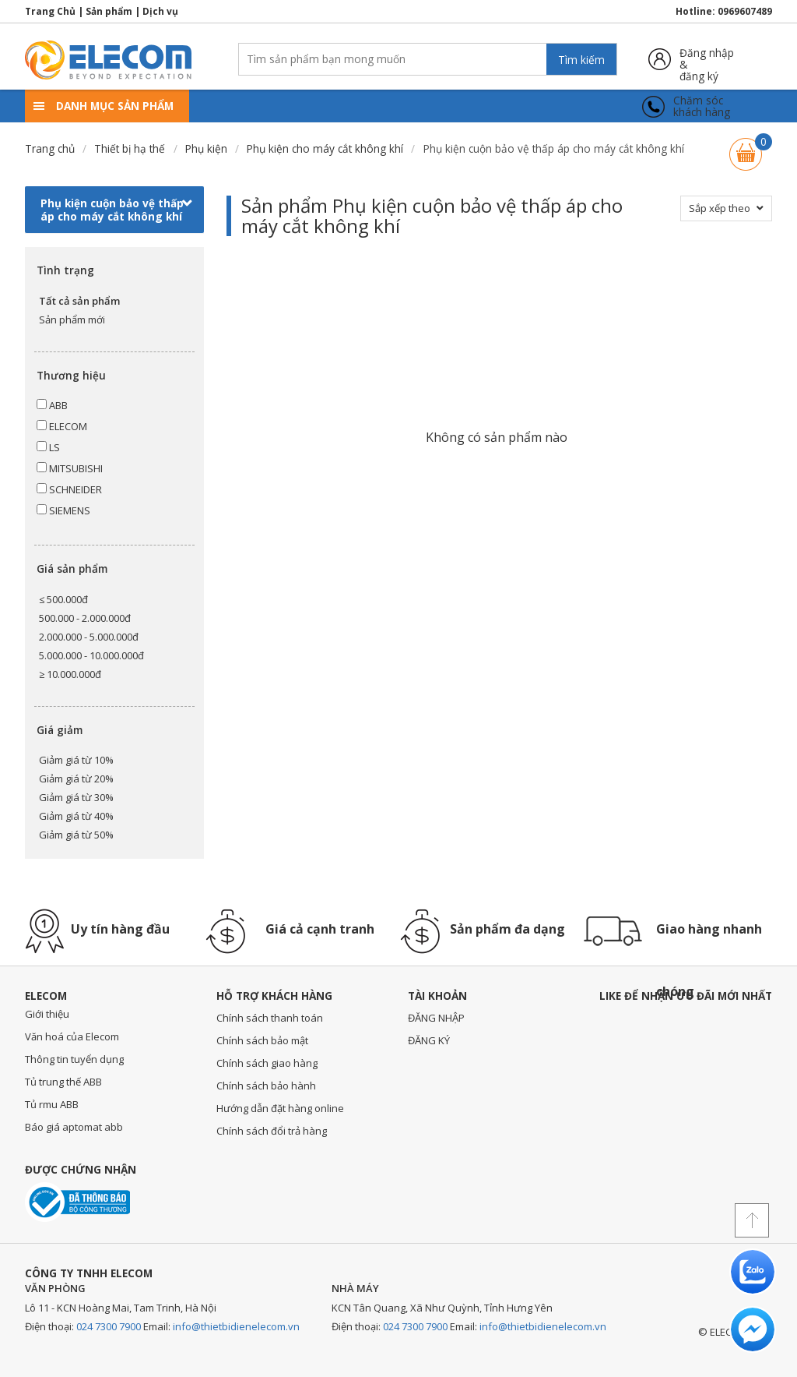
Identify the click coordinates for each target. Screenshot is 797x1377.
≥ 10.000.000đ (70, 674)
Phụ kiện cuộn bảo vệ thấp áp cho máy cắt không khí (116, 210)
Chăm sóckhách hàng (701, 106)
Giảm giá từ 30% (76, 797)
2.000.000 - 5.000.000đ (89, 637)
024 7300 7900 (108, 1326)
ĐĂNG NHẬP (436, 1018)
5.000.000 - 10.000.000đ (91, 655)
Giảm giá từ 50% (76, 835)
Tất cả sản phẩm (79, 301)
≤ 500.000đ (63, 599)
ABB (52, 405)
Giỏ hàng (745, 147)
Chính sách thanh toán (269, 1018)
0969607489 (745, 11)
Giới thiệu (47, 1014)
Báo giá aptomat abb (74, 1127)
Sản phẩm (109, 11)
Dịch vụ (160, 11)
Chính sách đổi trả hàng (271, 1131)
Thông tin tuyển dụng (74, 1059)
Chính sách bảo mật (262, 1040)
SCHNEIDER (69, 489)
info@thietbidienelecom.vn (236, 1326)
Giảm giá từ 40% (76, 816)
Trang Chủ (50, 11)
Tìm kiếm (581, 59)
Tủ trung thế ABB (63, 1082)
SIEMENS (63, 510)
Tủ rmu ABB (52, 1104)
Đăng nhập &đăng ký (706, 59)
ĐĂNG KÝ (429, 1040)
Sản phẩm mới (72, 319)
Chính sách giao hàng (267, 1063)
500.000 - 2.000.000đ (85, 618)
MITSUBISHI (70, 468)
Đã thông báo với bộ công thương (77, 1202)
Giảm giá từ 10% (76, 760)
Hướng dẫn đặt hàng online (280, 1108)
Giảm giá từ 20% (76, 778)
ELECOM (62, 426)
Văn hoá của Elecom (72, 1036)
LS (48, 447)
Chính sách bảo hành (266, 1086)
